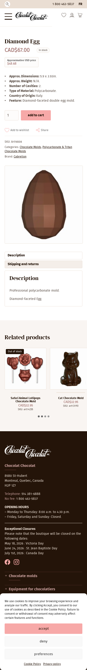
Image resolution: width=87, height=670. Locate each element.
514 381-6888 (31, 494)
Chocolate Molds (30, 147)
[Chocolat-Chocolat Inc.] (32, 16)
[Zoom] (43, 205)
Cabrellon (20, 156)
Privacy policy (52, 664)
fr (80, 4)
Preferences (43, 654)
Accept (44, 628)
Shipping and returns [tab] (23, 264)
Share (44, 130)
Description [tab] (16, 255)
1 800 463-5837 (63, 4)
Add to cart (36, 115)
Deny (43, 641)
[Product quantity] (12, 115)
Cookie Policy (32, 664)
